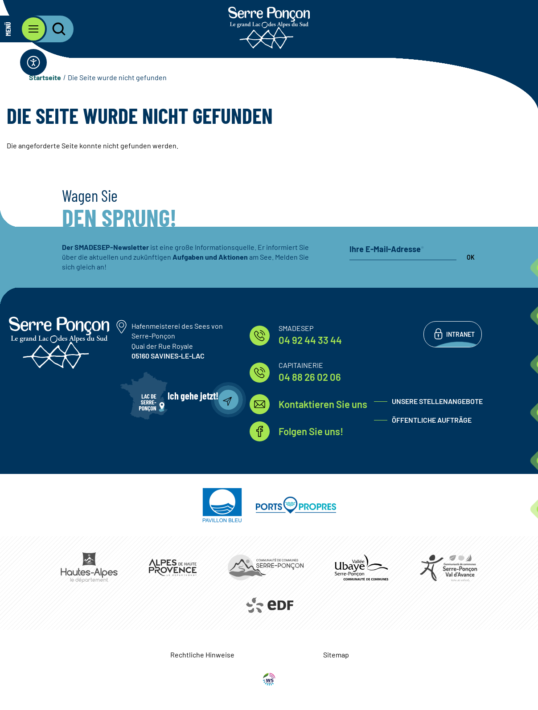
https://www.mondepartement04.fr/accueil (173, 567)
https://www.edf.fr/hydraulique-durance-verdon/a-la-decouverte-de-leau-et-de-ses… (269, 605)
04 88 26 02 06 (310, 377)
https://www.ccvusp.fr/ (361, 567)
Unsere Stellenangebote (437, 401)
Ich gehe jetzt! (193, 395)
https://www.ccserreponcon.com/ (266, 567)
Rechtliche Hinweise (202, 654)
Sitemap (336, 654)
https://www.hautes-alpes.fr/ (89, 567)
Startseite (45, 77)
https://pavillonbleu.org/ (222, 505)
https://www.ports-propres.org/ (296, 505)
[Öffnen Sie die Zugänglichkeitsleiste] (33, 62)
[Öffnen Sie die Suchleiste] (53, 29)
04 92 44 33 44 (310, 340)
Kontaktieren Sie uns (323, 404)
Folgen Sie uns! (311, 431)
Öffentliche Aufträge (432, 420)
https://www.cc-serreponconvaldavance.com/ (448, 567)
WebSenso (269, 679)
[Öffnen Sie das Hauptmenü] (23, 29)
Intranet (460, 334)
